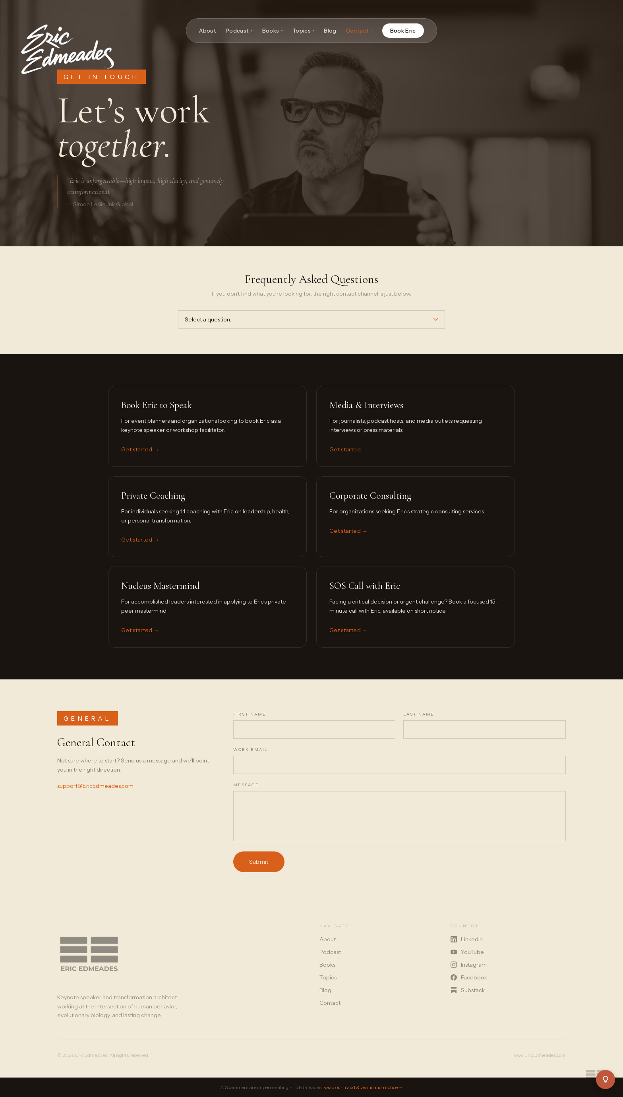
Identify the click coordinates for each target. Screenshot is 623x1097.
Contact (359, 30)
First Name (249, 714)
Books (272, 30)
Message (246, 784)
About (207, 30)
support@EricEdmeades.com (95, 785)
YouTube (467, 952)
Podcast (239, 30)
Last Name (418, 714)
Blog (330, 30)
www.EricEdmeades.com (540, 1055)
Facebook (469, 977)
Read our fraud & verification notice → (363, 1087)
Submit (259, 861)
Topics (303, 30)
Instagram (469, 964)
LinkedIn (467, 939)
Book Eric (403, 30)
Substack (468, 990)
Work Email (250, 749)
